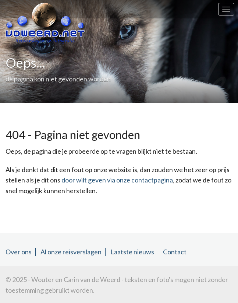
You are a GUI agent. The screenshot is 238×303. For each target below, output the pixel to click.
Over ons (19, 252)
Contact (175, 252)
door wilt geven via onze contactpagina (117, 180)
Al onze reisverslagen (71, 252)
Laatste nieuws (132, 252)
